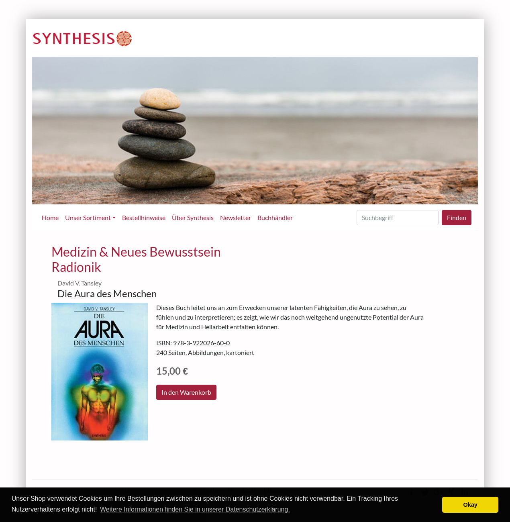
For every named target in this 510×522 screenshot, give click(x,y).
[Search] (398, 217)
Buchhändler (275, 217)
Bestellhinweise (143, 217)
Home (50, 217)
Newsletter (235, 217)
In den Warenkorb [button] (186, 392)
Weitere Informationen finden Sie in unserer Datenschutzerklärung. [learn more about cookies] (195, 509)
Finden (456, 217)
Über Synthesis (193, 217)
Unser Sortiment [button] (88, 217)
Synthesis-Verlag (82, 39)
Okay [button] (470, 505)
